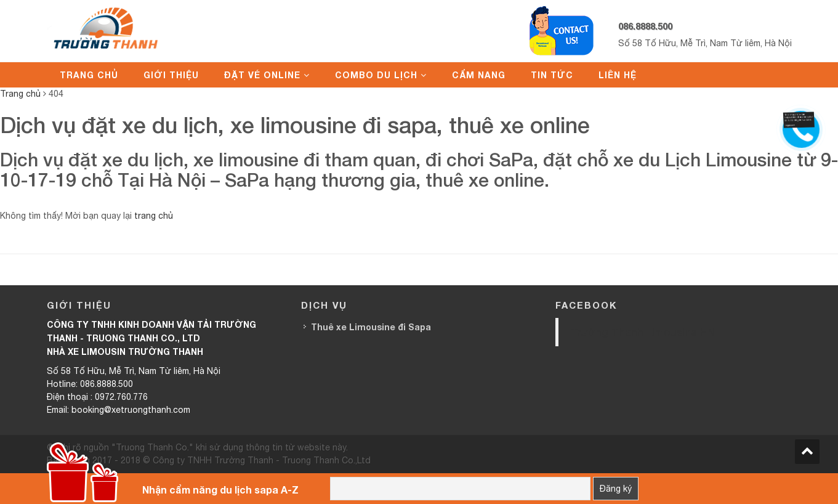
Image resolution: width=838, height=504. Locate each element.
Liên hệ (617, 75)
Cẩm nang (479, 75)
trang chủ (153, 216)
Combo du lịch (376, 75)
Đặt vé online (262, 75)
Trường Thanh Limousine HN (643, 331)
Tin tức (552, 75)
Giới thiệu (171, 75)
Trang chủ (89, 75)
